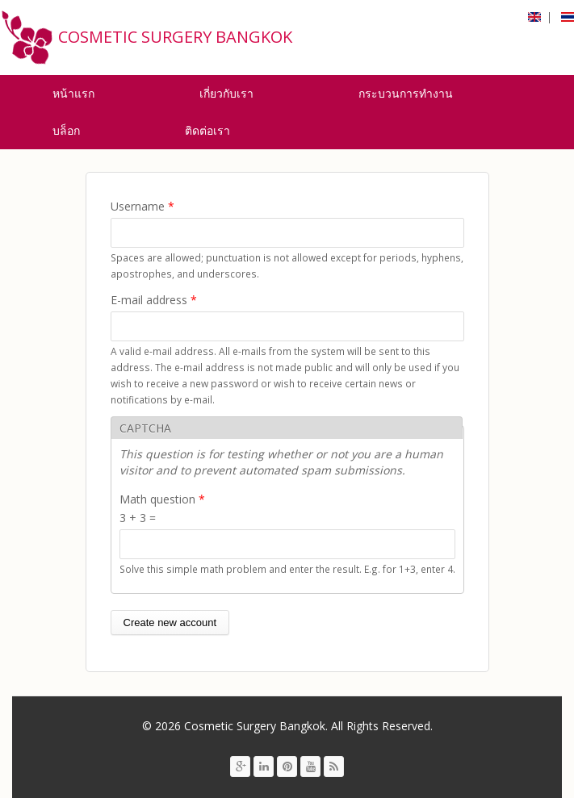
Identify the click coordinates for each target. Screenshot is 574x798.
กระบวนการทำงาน (405, 93)
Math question (162, 499)
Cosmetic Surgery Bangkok (175, 37)
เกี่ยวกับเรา (226, 93)
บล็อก (66, 130)
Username (142, 206)
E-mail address (154, 299)
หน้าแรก (73, 93)
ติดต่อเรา (207, 130)
